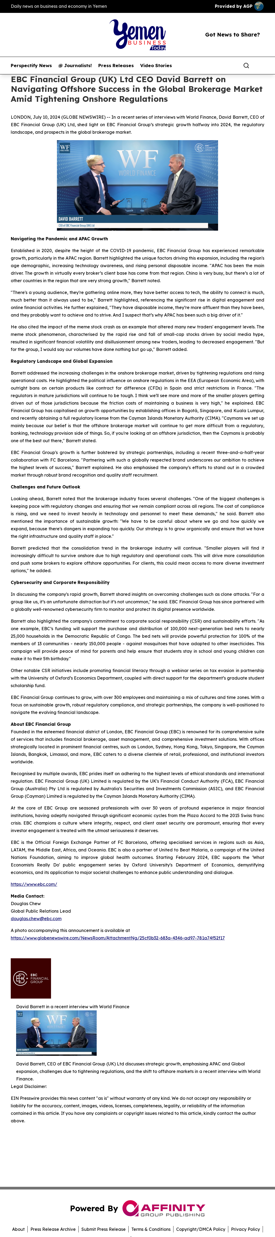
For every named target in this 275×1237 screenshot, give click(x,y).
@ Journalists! (75, 65)
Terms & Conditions (151, 1229)
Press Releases (116, 65)
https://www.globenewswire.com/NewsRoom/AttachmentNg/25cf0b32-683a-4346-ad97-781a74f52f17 (118, 938)
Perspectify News (31, 65)
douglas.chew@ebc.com (36, 918)
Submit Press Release (103, 1229)
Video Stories (156, 65)
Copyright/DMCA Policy (200, 1229)
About (18, 1229)
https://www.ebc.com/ (34, 884)
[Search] (246, 65)
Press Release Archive (53, 1229)
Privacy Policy (245, 1229)
